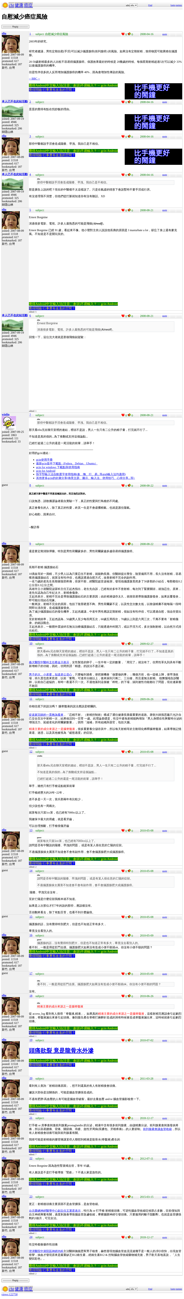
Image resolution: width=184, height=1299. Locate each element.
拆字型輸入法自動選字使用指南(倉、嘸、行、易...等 (69, 474)
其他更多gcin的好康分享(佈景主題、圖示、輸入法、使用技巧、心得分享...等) (85, 478)
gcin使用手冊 (44, 459)
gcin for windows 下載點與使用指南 (58, 467)
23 (30, 1196)
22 (30, 1158)
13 (30, 830)
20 (30, 1078)
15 (30, 916)
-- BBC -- (34, 78)
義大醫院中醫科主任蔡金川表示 (49, 662)
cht (11, 5)
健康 (19, 5)
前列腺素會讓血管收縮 (157, 1129)
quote (164, 34)
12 (30, 751)
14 (30, 870)
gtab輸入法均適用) (114, 474)
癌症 (28, 5)
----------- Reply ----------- (15, 26)
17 (30, 973)
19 (30, 1039)
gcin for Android (45, 470)
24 (30, 1236)
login (173, 5)
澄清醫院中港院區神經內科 (46, 1251)
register (179, 5)
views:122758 (9, 1294)
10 (30, 643)
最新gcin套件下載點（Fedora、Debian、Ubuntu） (67, 463)
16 (30, 935)
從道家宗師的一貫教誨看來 (46, 714)
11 (30, 698)
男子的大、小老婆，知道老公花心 (50, 674)
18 (30, 995)
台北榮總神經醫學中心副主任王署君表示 (55, 1210)
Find (150, 5)
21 (30, 1117)
